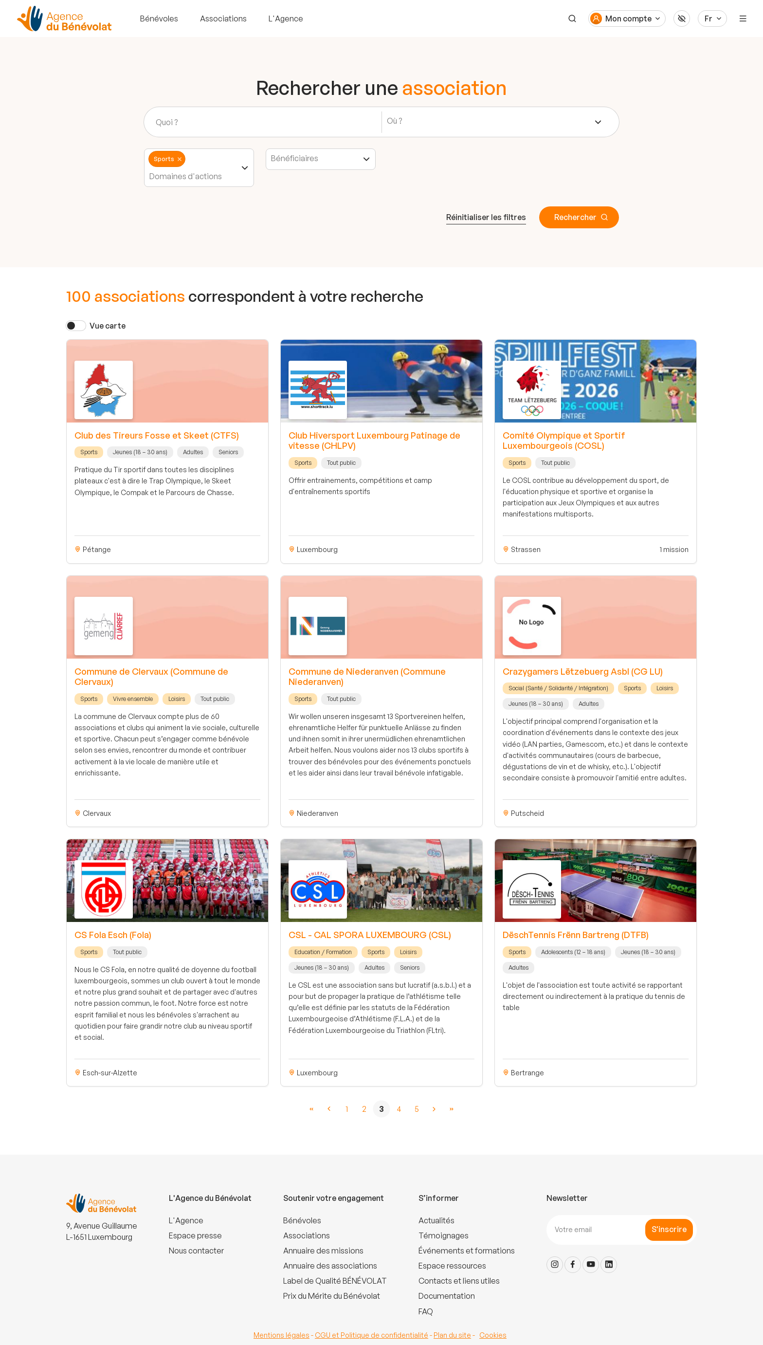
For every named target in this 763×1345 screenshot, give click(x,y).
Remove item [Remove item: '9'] (179, 159)
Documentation (446, 1296)
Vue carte (108, 326)
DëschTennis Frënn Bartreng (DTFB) (576, 934)
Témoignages (443, 1235)
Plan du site (452, 1335)
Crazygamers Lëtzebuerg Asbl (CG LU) (583, 671)
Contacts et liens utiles (459, 1281)
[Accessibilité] (681, 18)
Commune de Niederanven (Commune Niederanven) (367, 676)
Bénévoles (159, 18)
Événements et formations (466, 1250)
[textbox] (398, 121)
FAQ (425, 1311)
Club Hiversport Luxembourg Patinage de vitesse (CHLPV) (374, 440)
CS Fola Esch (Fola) (112, 934)
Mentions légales (281, 1335)
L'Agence (286, 18)
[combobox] (494, 122)
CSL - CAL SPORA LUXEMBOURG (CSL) (370, 934)
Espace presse (195, 1235)
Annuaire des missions (323, 1250)
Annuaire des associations (330, 1266)
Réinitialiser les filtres (486, 217)
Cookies (493, 1335)
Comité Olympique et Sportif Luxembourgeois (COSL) (564, 440)
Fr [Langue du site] (708, 18)
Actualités (436, 1220)
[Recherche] (572, 18)
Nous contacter (196, 1250)
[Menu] (743, 18)
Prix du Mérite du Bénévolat (331, 1296)
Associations (223, 18)
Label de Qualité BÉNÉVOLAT (335, 1281)
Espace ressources (452, 1266)
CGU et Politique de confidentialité (371, 1335)
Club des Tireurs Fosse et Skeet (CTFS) (156, 435)
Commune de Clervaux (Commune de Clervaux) (151, 676)
